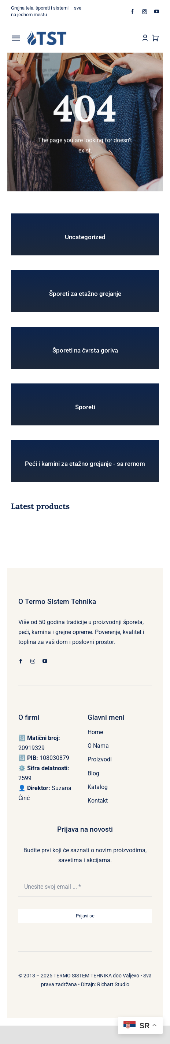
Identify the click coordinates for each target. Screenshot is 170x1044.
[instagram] (144, 11)
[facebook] (132, 11)
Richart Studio (113, 984)
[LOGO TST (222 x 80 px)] (46, 33)
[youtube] (156, 11)
